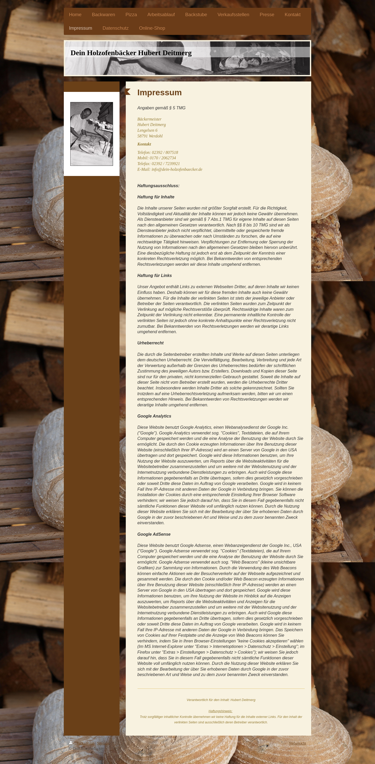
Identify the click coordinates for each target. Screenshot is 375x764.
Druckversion (82, 743)
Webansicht (297, 743)
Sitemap (103, 743)
